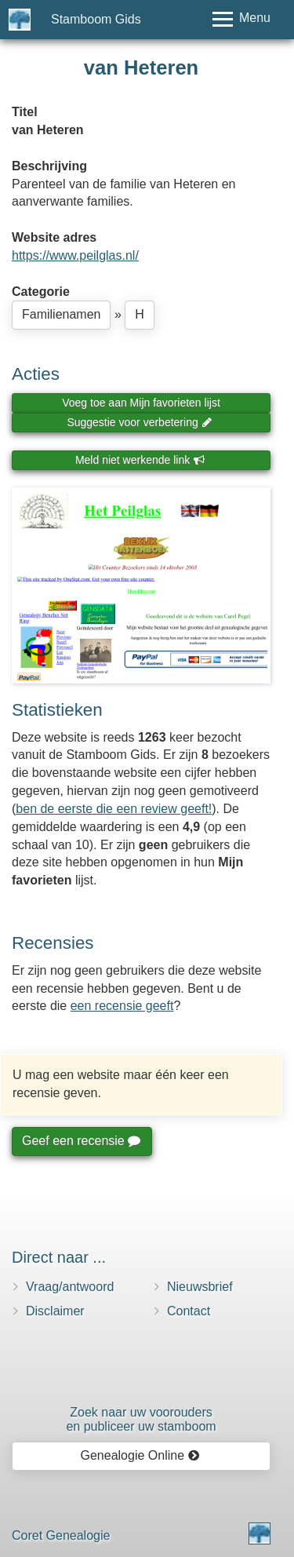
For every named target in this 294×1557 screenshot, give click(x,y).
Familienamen (61, 314)
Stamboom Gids (96, 19)
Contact (188, 1311)
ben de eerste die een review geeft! (114, 808)
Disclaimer (55, 1311)
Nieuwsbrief (200, 1286)
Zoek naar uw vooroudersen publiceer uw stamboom (141, 1419)
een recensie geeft (122, 1005)
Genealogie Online (140, 1455)
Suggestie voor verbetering (139, 422)
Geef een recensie (81, 1140)
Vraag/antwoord (70, 1286)
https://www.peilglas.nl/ (75, 255)
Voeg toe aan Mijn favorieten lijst (141, 402)
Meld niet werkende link (140, 460)
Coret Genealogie (61, 1535)
